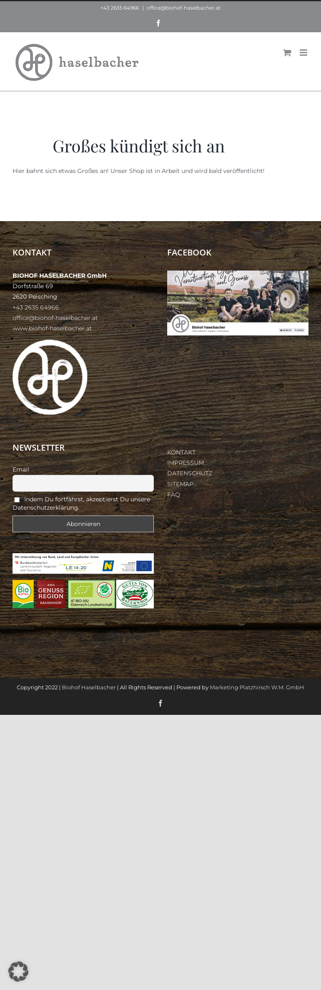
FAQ (173, 494)
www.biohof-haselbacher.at (52, 328)
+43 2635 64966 (119, 8)
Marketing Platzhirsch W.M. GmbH (257, 687)
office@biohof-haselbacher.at (184, 8)
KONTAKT (181, 452)
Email (21, 469)
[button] (18, 971)
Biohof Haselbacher (89, 687)
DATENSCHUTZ (189, 473)
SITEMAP (180, 484)
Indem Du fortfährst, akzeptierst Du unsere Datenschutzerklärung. (81, 503)
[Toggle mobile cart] (287, 52)
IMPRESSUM (185, 463)
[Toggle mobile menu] (304, 52)
